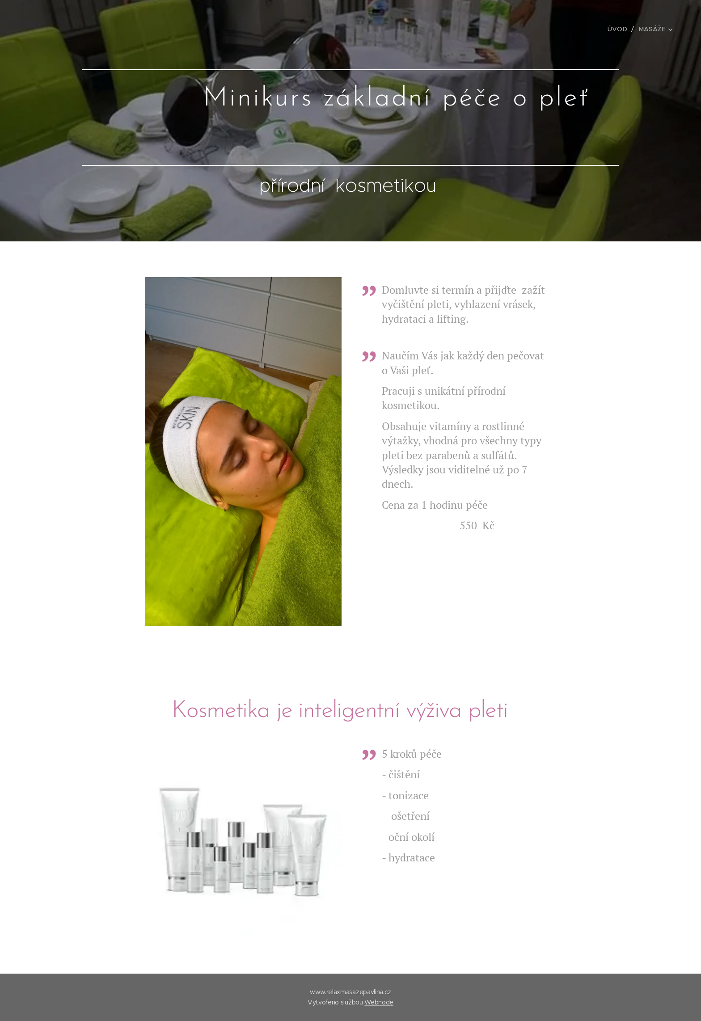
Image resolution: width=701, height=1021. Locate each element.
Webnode (378, 1002)
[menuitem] (620, 29)
